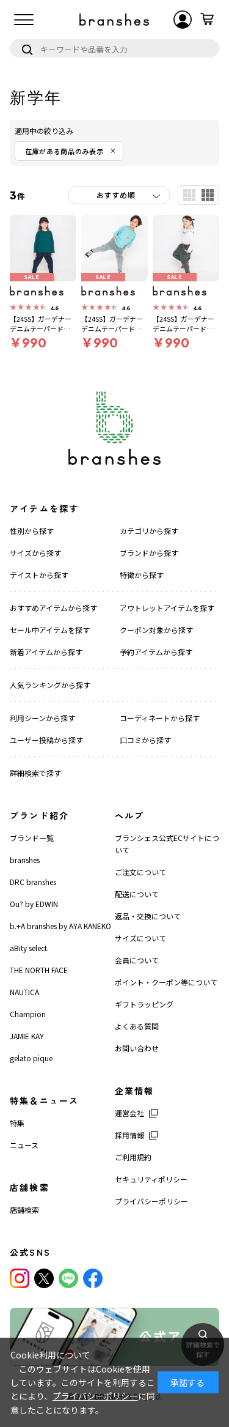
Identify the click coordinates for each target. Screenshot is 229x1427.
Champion (28, 1014)
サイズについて (140, 938)
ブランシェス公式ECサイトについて (167, 843)
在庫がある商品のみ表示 (64, 151)
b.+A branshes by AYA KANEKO (60, 926)
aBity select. (29, 948)
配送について (137, 894)
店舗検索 (24, 1209)
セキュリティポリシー (151, 1179)
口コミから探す (145, 740)
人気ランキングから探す (50, 685)
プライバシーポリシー (151, 1201)
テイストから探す (39, 574)
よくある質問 (137, 1026)
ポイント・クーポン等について (166, 982)
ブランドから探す (149, 552)
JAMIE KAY (27, 1036)
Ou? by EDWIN (34, 904)
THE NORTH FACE (39, 970)
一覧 (189, 195)
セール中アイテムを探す (50, 630)
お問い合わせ (137, 1048)
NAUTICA (24, 992)
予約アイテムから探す (156, 652)
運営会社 (129, 1113)
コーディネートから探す (160, 718)
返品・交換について (148, 916)
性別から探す (32, 530)
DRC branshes (33, 882)
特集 (17, 1123)
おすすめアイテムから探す (53, 607)
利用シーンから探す (42, 718)
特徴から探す (142, 574)
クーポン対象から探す (156, 630)
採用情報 (129, 1135)
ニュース (24, 1145)
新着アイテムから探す (46, 652)
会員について (137, 960)
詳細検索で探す (35, 773)
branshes (25, 859)
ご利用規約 (133, 1157)
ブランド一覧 (32, 837)
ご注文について (140, 872)
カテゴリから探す (149, 530)
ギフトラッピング (144, 1004)
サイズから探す (35, 552)
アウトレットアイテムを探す (167, 607)
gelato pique (31, 1058)
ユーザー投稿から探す (46, 740)
